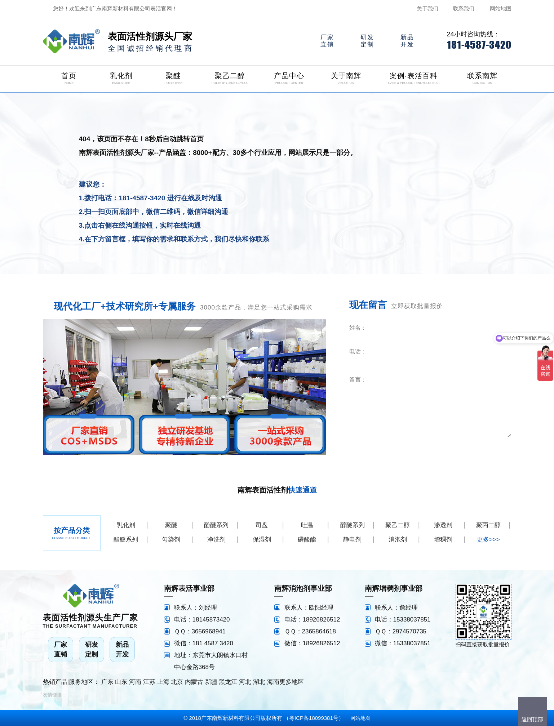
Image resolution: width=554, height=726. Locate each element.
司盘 (262, 525)
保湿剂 (262, 539)
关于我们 (427, 8)
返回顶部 (532, 719)
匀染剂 (171, 539)
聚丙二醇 (488, 525)
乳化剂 (126, 525)
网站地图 (500, 8)
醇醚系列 (352, 525)
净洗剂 (216, 539)
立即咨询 (467, 447)
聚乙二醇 (397, 525)
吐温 (307, 525)
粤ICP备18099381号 (313, 718)
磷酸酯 (307, 539)
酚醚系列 (216, 525)
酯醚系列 (126, 539)
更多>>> (488, 539)
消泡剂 (398, 539)
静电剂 (352, 539)
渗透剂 (443, 525)
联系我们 (463, 8)
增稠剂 (443, 539)
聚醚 (171, 525)
